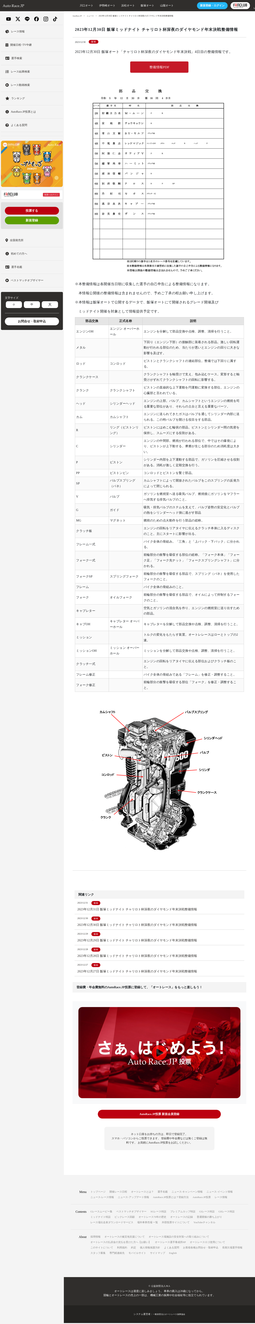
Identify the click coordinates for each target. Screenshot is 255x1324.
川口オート (74, 5)
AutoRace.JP (78, 16)
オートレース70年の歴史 (152, 1217)
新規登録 (32, 220)
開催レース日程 (118, 1192)
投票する (32, 210)
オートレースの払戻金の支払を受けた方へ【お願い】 (120, 1243)
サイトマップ (157, 1253)
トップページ (98, 1192)
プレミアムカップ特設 (182, 1212)
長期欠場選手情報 (232, 1248)
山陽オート (155, 5)
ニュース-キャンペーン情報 (187, 1192)
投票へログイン (51, 195)
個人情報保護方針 (150, 1248)
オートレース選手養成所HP (170, 1243)
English (173, 1253)
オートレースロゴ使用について (207, 1243)
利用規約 (122, 1248)
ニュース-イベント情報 (219, 1192)
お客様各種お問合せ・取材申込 (200, 1248)
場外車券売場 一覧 (147, 1223)
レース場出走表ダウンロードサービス (111, 1223)
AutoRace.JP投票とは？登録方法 (171, 1198)
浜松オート (116, 5)
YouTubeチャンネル (204, 1223)
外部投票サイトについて (176, 1223)
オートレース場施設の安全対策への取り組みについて (179, 1237)
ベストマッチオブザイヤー (131, 1212)
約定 (133, 1248)
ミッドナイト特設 (100, 1217)
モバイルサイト (137, 1253)
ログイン (200, 5)
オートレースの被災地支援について (124, 1237)
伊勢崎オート (95, 5)
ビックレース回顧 (124, 1217)
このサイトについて (101, 1248)
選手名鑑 (163, 1192)
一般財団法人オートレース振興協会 (169, 1315)
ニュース (91, 16)
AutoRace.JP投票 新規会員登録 (159, 1115)
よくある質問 (171, 1248)
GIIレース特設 (227, 1212)
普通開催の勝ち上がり (209, 1217)
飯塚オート (135, 5)
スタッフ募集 (98, 1253)
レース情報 (221, 1198)
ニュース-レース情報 (102, 1198)
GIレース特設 (207, 1212)
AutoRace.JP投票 (202, 1198)
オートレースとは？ (142, 1192)
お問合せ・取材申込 (32, 321)
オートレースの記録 (181, 1217)
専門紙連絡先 (117, 1253)
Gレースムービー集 (101, 1212)
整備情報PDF (159, 67)
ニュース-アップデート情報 (133, 1198)
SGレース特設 (158, 1212)
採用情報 (95, 1237)
